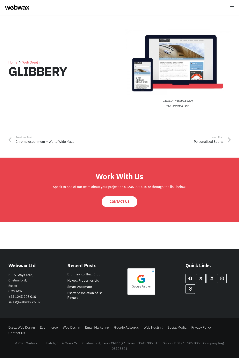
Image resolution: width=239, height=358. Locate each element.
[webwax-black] (17, 8)
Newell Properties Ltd (83, 280)
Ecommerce (49, 327)
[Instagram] (222, 278)
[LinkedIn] (211, 278)
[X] (201, 278)
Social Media (177, 327)
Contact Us (16, 333)
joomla (177, 106)
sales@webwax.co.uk (24, 302)
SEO (186, 106)
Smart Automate (79, 287)
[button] (232, 8)
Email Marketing (97, 327)
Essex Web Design (21, 327)
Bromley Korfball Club (83, 274)
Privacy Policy (201, 327)
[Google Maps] (190, 289)
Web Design (185, 100)
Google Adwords (126, 327)
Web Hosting (153, 327)
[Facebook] (190, 278)
